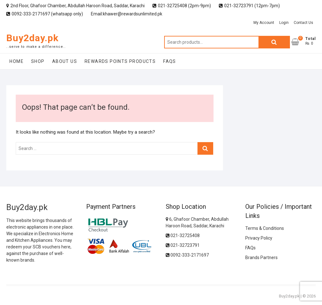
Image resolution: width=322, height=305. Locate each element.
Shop (38, 61)
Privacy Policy (258, 238)
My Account (263, 22)
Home (16, 61)
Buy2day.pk (32, 37)
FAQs (169, 61)
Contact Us (303, 22)
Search (274, 42)
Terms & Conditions (264, 228)
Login (284, 22)
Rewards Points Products (120, 61)
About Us (64, 61)
